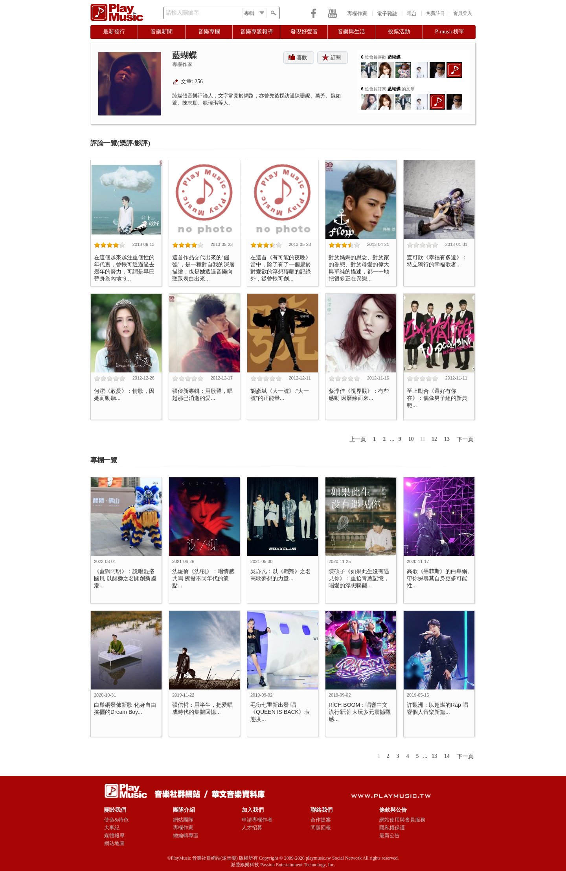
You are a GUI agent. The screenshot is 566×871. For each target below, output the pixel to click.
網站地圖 (114, 843)
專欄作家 (357, 14)
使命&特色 (116, 820)
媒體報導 (114, 835)
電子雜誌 (387, 14)
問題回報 (321, 828)
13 (447, 439)
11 (422, 439)
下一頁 (465, 439)
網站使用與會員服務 (402, 820)
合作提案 (321, 820)
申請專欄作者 (257, 820)
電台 (411, 14)
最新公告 (389, 835)
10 (411, 439)
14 (447, 756)
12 (434, 439)
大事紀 (111, 828)
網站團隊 (183, 820)
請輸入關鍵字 (182, 13)
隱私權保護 (392, 828)
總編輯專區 (185, 835)
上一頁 (357, 439)
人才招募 (252, 828)
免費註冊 (435, 13)
